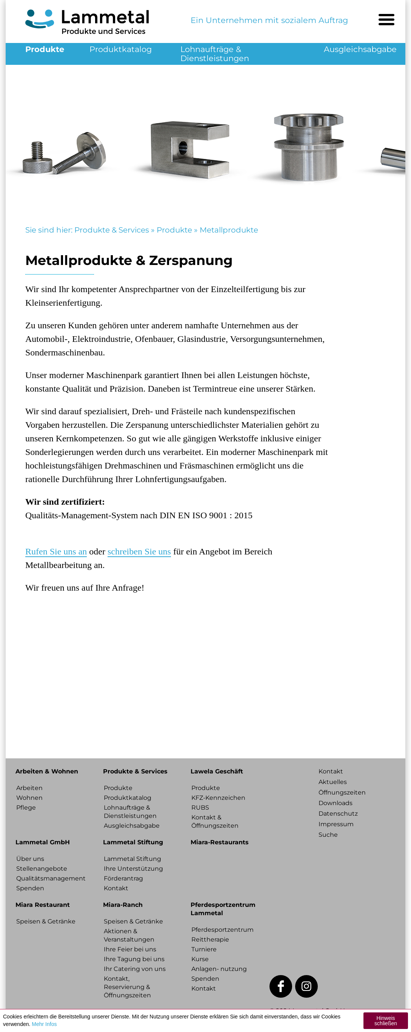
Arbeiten (29, 788)
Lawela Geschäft (217, 771)
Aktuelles (333, 781)
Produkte (44, 49)
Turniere (204, 949)
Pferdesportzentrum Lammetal (223, 909)
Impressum (336, 824)
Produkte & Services (111, 229)
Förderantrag (123, 878)
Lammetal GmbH (42, 842)
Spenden (30, 888)
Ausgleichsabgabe (360, 49)
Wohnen (29, 797)
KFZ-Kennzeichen (218, 797)
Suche (328, 834)
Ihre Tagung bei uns (134, 959)
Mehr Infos (44, 1024)
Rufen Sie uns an (56, 551)
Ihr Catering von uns (135, 968)
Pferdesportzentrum (222, 929)
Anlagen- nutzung (219, 968)
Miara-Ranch (123, 904)
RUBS (200, 807)
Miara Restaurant (42, 904)
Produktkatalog (120, 49)
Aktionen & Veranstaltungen (129, 935)
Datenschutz (338, 813)
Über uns (30, 858)
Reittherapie (210, 939)
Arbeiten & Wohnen (46, 771)
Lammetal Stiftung (133, 842)
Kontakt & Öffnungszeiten (215, 821)
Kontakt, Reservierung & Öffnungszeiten (127, 987)
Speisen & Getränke (45, 921)
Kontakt (116, 888)
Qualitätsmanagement (49, 878)
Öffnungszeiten (342, 792)
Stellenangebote (41, 868)
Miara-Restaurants (220, 842)
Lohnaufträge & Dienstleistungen (214, 53)
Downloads (336, 803)
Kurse (200, 959)
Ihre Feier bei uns (130, 949)
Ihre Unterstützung (133, 868)
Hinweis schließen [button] (385, 1020)
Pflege (26, 807)
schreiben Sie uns (139, 551)
